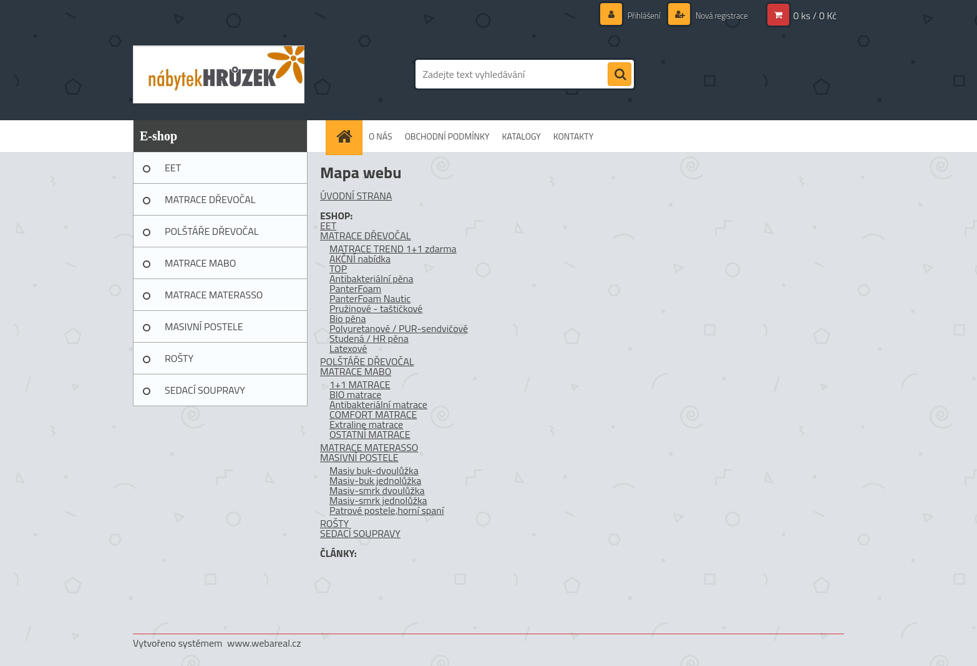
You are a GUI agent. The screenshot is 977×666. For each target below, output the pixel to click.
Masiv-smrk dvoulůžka (377, 490)
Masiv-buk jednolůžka (375, 480)
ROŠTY (179, 358)
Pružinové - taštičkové (375, 308)
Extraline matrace (366, 424)
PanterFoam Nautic (370, 298)
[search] (619, 75)
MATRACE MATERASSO (214, 294)
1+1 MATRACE (360, 384)
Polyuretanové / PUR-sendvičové (398, 328)
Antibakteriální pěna (371, 278)
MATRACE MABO (200, 262)
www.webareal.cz (264, 642)
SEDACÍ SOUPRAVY (205, 390)
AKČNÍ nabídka (360, 258)
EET (173, 167)
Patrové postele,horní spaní (386, 510)
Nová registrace (718, 15)
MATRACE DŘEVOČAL (210, 199)
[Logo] (218, 74)
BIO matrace (355, 394)
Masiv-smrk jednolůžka (378, 500)
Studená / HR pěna (369, 338)
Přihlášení (638, 15)
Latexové (348, 348)
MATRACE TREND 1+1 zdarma (393, 248)
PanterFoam (355, 288)
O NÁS (380, 136)
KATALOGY (521, 136)
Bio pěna (347, 318)
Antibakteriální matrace (378, 404)
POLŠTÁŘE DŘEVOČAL (211, 231)
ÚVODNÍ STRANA (356, 195)
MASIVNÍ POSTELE (204, 326)
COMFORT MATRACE (373, 414)
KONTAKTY (573, 136)
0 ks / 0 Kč (815, 15)
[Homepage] (348, 136)
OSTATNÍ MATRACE (370, 434)
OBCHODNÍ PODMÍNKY (447, 136)
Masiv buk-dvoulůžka (374, 470)
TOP (338, 268)
